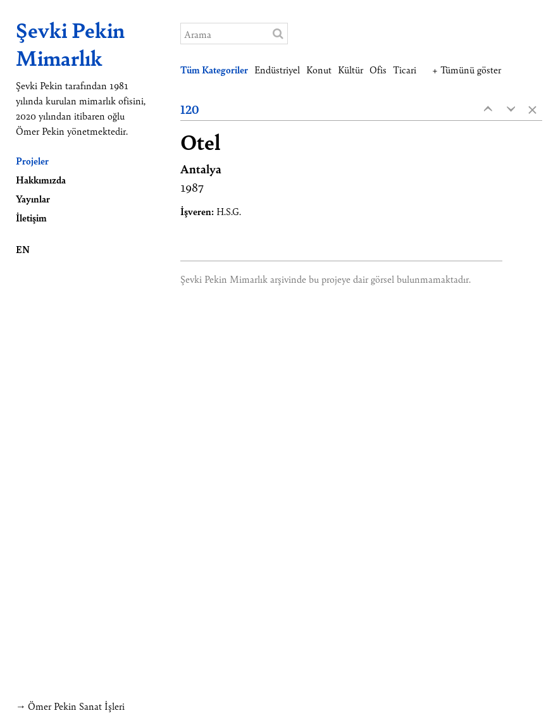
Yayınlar (33, 198)
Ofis (378, 69)
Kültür (350, 69)
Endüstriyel (277, 69)
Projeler (32, 160)
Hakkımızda (41, 179)
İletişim (31, 217)
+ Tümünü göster (466, 69)
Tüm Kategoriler (214, 69)
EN (23, 249)
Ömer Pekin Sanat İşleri (76, 705)
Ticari (404, 69)
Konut (319, 69)
